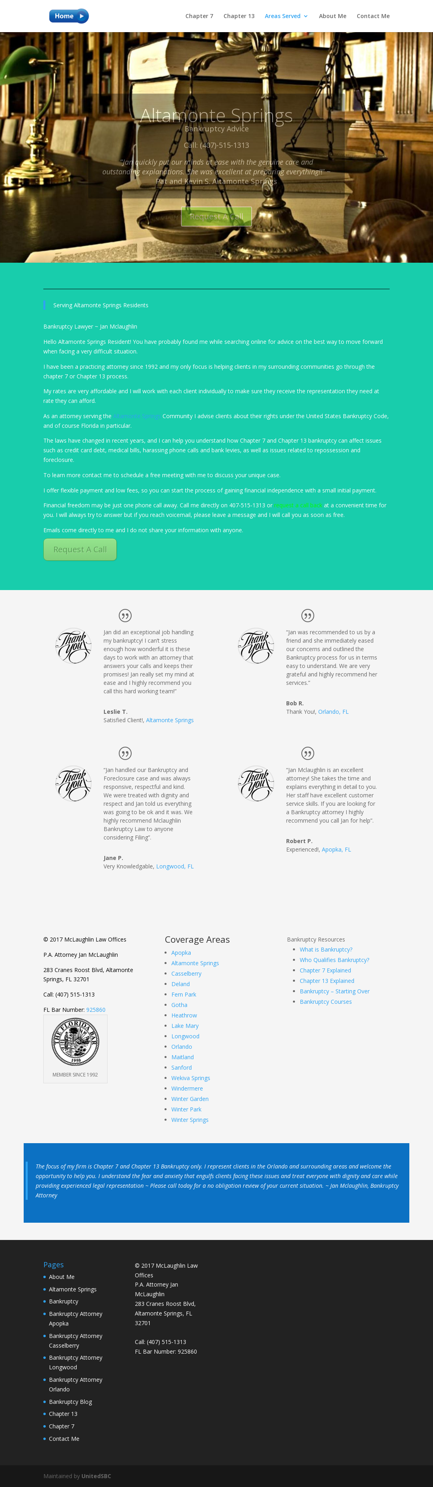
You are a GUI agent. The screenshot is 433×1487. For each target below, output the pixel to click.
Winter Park (186, 1109)
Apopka (181, 952)
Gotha (179, 1005)
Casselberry (186, 973)
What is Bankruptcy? (326, 949)
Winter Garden (190, 1099)
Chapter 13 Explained (327, 981)
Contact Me (373, 16)
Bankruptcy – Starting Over (335, 991)
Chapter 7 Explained (325, 970)
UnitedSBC (96, 1476)
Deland (180, 984)
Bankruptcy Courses (326, 1001)
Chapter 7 (199, 16)
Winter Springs (190, 1119)
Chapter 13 (239, 16)
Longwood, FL (175, 866)
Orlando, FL (333, 711)
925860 (96, 1009)
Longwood (185, 1036)
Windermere (187, 1088)
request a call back (298, 505)
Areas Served (283, 16)
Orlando (181, 1046)
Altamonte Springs (137, 416)
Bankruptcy (63, 1301)
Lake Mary (185, 1025)
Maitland (182, 1057)
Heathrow (184, 1015)
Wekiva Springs (190, 1078)
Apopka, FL (336, 849)
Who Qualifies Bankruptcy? (334, 960)
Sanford (181, 1067)
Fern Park (183, 994)
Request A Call (80, 549)
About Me (332, 16)
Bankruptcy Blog (70, 1401)
